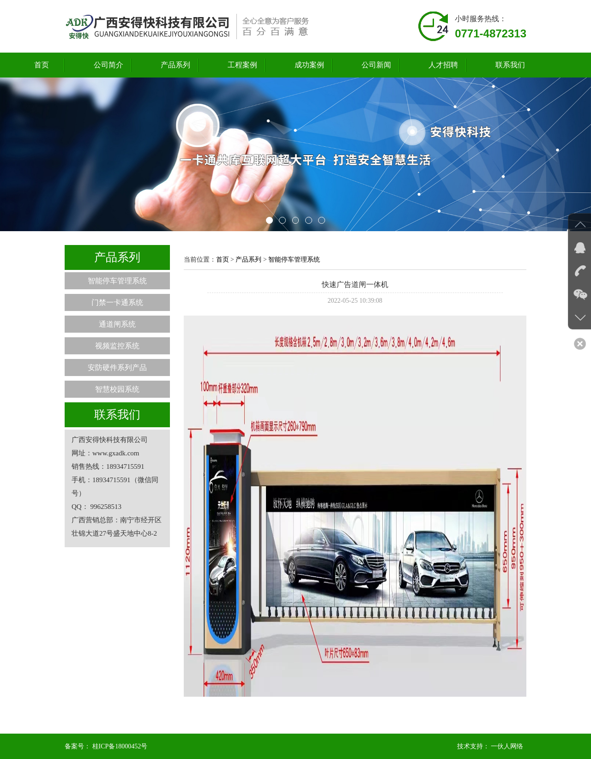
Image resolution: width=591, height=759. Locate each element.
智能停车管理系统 (117, 281)
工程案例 (242, 65)
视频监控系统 (117, 346)
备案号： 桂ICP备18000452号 (106, 746)
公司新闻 (376, 65)
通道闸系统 (117, 324)
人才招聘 (443, 65)
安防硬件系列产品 (117, 367)
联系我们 (510, 65)
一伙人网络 (507, 746)
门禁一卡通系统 (117, 302)
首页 (41, 65)
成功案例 (309, 65)
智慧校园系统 (117, 389)
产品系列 (175, 65)
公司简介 (108, 65)
